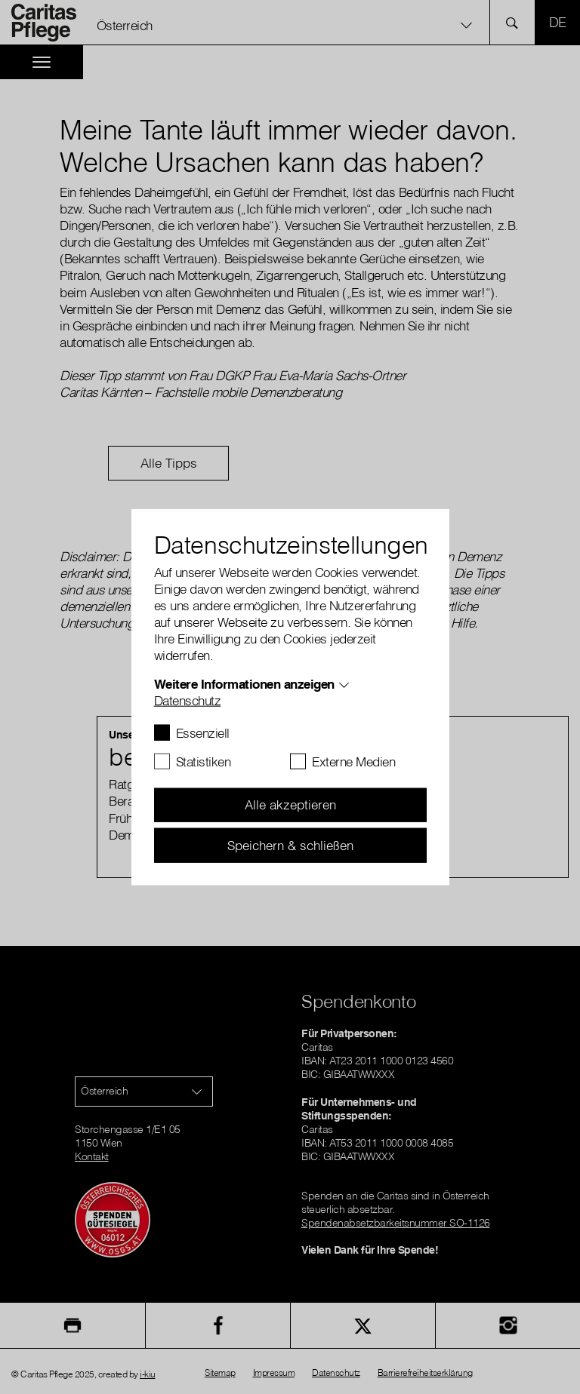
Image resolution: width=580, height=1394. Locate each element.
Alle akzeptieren (290, 804)
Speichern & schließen (290, 844)
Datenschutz (187, 700)
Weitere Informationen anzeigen (244, 683)
